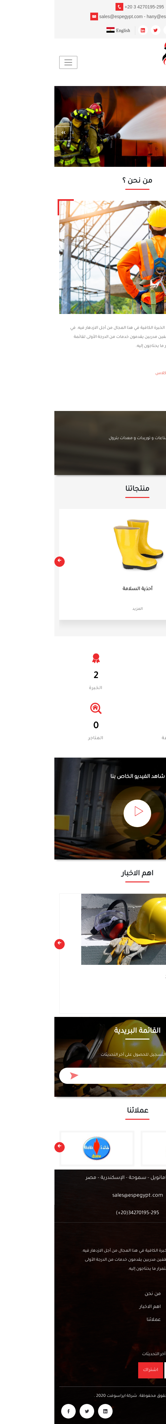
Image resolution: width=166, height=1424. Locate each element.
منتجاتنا (153, 1294)
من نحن (140, 400)
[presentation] (9, 133)
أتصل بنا (144, 455)
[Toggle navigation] (14, 62)
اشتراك (96, 1370)
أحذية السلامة (83, 589)
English (64, 30)
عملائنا (99, 1320)
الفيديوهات (149, 1307)
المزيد (83, 609)
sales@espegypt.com (83, 1196)
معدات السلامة (137, 988)
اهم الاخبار (95, 1307)
